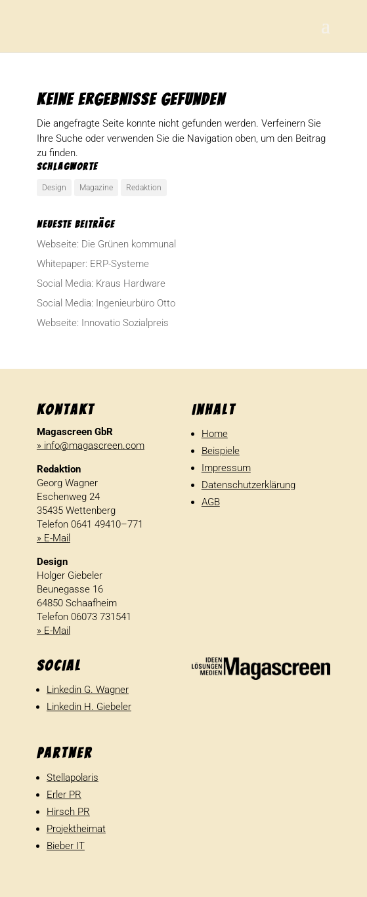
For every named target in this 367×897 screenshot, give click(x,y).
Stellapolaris (72, 777)
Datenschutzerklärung (248, 485)
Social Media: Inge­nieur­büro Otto (106, 303)
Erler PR (64, 795)
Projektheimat (76, 829)
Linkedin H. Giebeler (89, 707)
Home (215, 434)
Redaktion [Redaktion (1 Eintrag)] (144, 187)
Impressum (226, 468)
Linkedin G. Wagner (88, 690)
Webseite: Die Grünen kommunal (106, 244)
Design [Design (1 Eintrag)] (54, 187)
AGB (211, 502)
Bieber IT (66, 846)
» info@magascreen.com (90, 445)
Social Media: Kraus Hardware (101, 283)
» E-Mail (53, 538)
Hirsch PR (68, 812)
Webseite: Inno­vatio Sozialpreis (103, 323)
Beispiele (221, 451)
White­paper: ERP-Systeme (93, 264)
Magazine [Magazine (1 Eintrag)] (96, 187)
